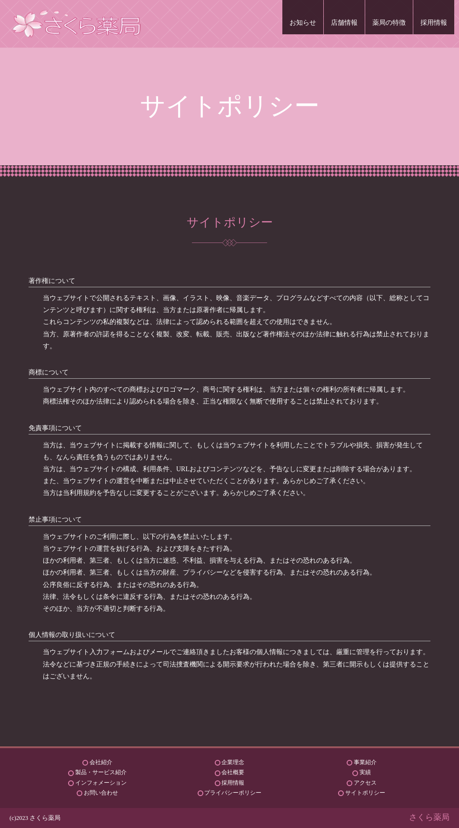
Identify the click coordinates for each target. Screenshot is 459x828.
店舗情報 (344, 22)
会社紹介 (101, 762)
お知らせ (302, 22)
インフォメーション (101, 782)
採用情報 (433, 22)
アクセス (365, 782)
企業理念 (232, 762)
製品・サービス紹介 (101, 772)
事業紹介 (365, 762)
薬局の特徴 (389, 22)
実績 (365, 772)
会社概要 (232, 772)
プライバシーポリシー (232, 792)
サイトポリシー (365, 792)
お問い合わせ (101, 792)
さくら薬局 (429, 817)
